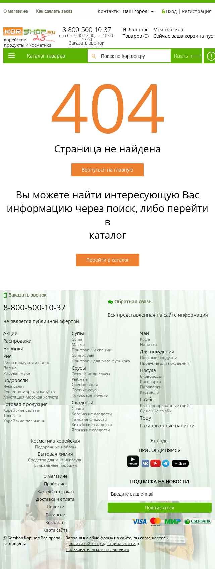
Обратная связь (129, 301)
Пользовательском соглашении (97, 549)
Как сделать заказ (54, 11)
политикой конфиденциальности (102, 543)
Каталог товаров (36, 55)
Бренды (160, 440)
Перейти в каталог (107, 260)
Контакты (109, 11)
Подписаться (159, 507)
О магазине (15, 11)
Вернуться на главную (107, 169)
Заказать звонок (86, 43)
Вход (171, 11)
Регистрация (197, 11)
